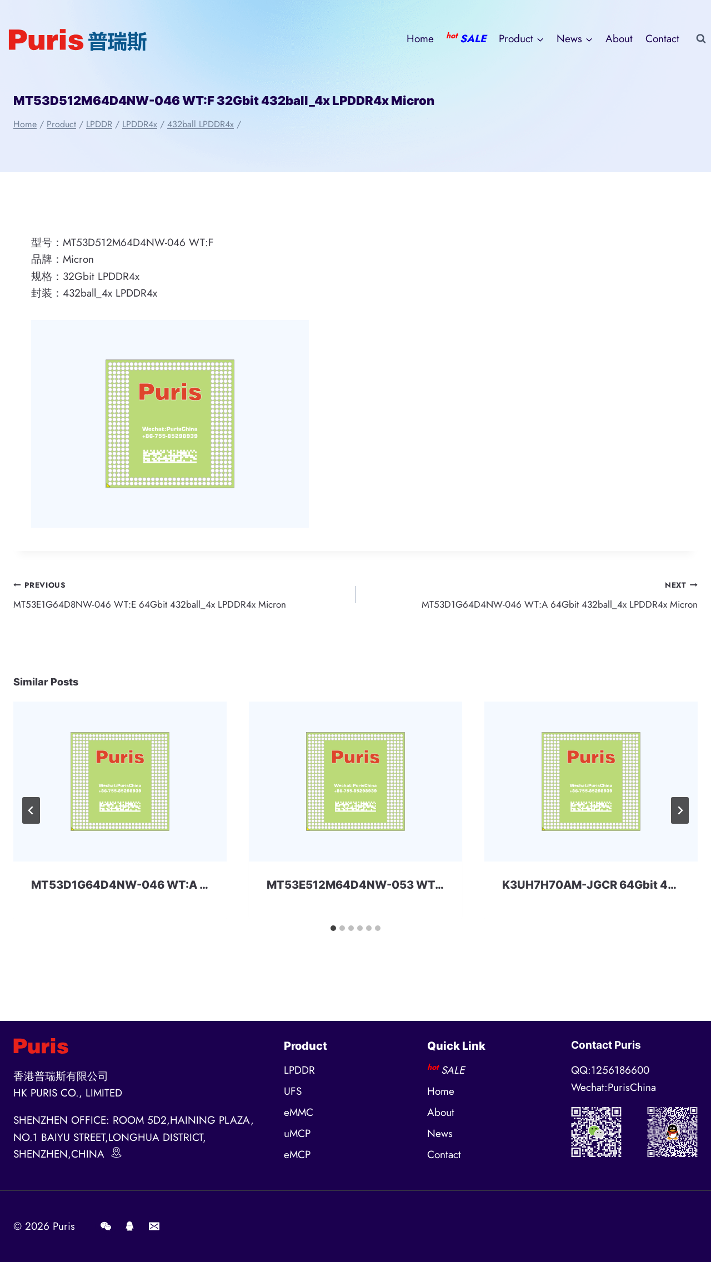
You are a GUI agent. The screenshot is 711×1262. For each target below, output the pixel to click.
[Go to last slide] (31, 814)
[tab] (333, 932)
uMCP (297, 1133)
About (619, 38)
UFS (293, 1091)
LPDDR (299, 1070)
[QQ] (130, 1226)
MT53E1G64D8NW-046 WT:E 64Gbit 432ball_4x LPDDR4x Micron (179, 596)
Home (420, 38)
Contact (662, 38)
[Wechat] (105, 1226)
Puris (64, 1226)
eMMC (298, 1112)
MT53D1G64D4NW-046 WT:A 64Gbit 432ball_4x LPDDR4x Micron (532, 596)
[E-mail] (153, 1226)
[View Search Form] (701, 39)
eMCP (297, 1154)
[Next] (680, 814)
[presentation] (120, 786)
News (440, 1133)
